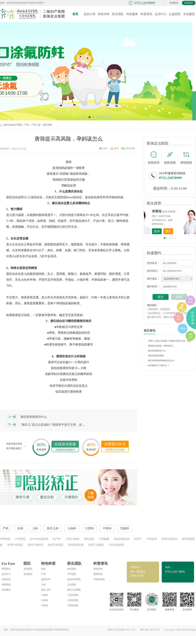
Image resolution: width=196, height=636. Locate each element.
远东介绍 (89, 14)
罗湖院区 (174, 3)
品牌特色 (6, 579)
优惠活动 (190, 335)
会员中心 (160, 14)
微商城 (183, 328)
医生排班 (179, 318)
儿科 (43, 584)
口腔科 (44, 600)
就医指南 (171, 158)
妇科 (43, 569)
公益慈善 (175, 14)
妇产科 (57, 539)
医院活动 (98, 569)
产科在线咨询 (116, 544)
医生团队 (118, 14)
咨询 (103, 148)
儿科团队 (71, 584)
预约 (114, 148)
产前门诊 (36, 125)
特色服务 (132, 14)
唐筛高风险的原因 (155, 355)
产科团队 (71, 574)
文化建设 (189, 14)
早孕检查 (5, 539)
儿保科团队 (73, 595)
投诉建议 (6, 590)
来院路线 (186, 158)
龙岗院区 (188, 3)
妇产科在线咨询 (39, 539)
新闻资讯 (98, 574)
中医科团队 (73, 605)
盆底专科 (45, 579)
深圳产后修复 (96, 544)
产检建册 (104, 539)
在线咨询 (155, 158)
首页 (75, 14)
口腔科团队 (73, 600)
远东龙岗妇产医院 (13, 125)
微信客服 (128, 148)
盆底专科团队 (74, 579)
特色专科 (104, 14)
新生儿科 (45, 590)
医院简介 (6, 569)
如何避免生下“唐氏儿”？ (157, 365)
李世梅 (175, 211)
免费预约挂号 (115, 447)
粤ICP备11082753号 (150, 629)
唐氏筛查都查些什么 (33, 416)
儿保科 (44, 595)
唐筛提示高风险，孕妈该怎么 (159, 346)
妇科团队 (71, 569)
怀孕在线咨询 (169, 539)
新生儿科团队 (74, 590)
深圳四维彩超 (76, 544)
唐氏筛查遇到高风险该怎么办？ (160, 360)
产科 (26, 125)
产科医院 (20, 539)
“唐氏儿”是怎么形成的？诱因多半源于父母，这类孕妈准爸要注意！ (64, 424)
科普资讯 (146, 14)
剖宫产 (138, 539)
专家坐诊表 (99, 579)
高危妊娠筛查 (122, 539)
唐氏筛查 (47, 125)
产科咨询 (152, 539)
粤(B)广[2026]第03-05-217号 (121, 629)
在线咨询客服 (65, 447)
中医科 (44, 605)
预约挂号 (190, 300)
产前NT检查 (72, 539)
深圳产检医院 (35, 544)
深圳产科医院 (15, 544)
